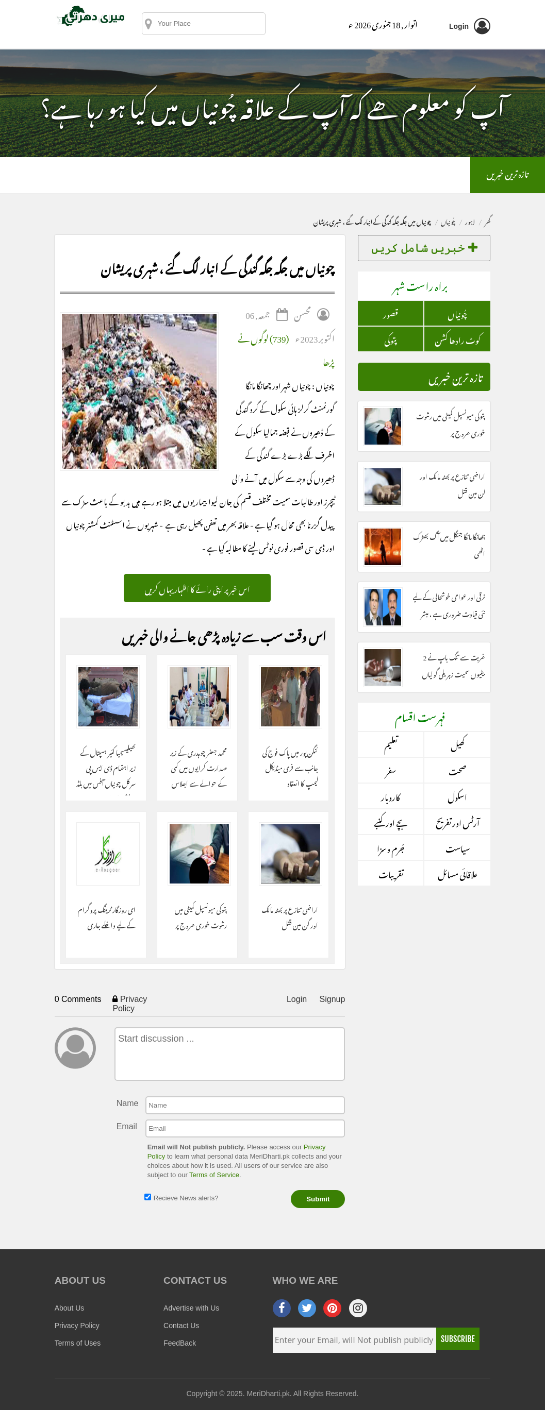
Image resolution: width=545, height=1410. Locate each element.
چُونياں (448, 220)
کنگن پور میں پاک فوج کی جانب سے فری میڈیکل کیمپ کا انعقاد (290, 767)
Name (128, 1103)
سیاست (457, 847)
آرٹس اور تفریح (458, 821)
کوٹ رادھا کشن (458, 339)
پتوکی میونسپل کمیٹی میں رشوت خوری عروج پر (201, 916)
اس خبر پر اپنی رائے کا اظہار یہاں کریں (197, 588)
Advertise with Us (191, 1308)
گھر (487, 220)
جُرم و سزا (391, 847)
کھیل (458, 744)
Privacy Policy (129, 1004)
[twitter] (307, 1308)
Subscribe (458, 1339)
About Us (70, 1308)
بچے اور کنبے (390, 821)
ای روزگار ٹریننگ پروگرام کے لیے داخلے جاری (107, 916)
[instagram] (358, 1308)
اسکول (457, 796)
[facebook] (282, 1308)
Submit (317, 1199)
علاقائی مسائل (457, 873)
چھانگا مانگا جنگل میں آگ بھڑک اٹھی (449, 544)
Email (127, 1126)
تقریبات (390, 873)
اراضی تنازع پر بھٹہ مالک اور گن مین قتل (289, 916)
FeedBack (179, 1343)
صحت (457, 770)
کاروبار (390, 796)
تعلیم (391, 744)
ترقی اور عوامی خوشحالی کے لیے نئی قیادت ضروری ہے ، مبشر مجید (448, 612)
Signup (332, 999)
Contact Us (181, 1325)
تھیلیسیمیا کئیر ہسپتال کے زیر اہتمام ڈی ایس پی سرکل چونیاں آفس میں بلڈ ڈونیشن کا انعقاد (106, 769)
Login (297, 999)
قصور (390, 313)
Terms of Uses (78, 1343)
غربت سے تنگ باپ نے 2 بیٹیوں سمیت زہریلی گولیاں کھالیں (453, 673)
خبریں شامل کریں (424, 247)
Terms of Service (214, 1175)
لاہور (470, 220)
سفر (391, 770)
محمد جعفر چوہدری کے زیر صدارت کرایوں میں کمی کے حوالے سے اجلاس (198, 767)
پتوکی (390, 339)
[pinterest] (332, 1308)
